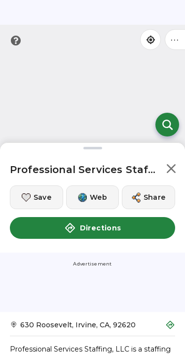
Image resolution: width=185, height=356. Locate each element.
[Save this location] (36, 197)
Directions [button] (92, 228)
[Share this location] (148, 197)
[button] (171, 170)
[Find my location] (150, 39)
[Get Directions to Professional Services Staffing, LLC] (92, 328)
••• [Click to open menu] (175, 39)
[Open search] (167, 124)
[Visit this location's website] (92, 197)
